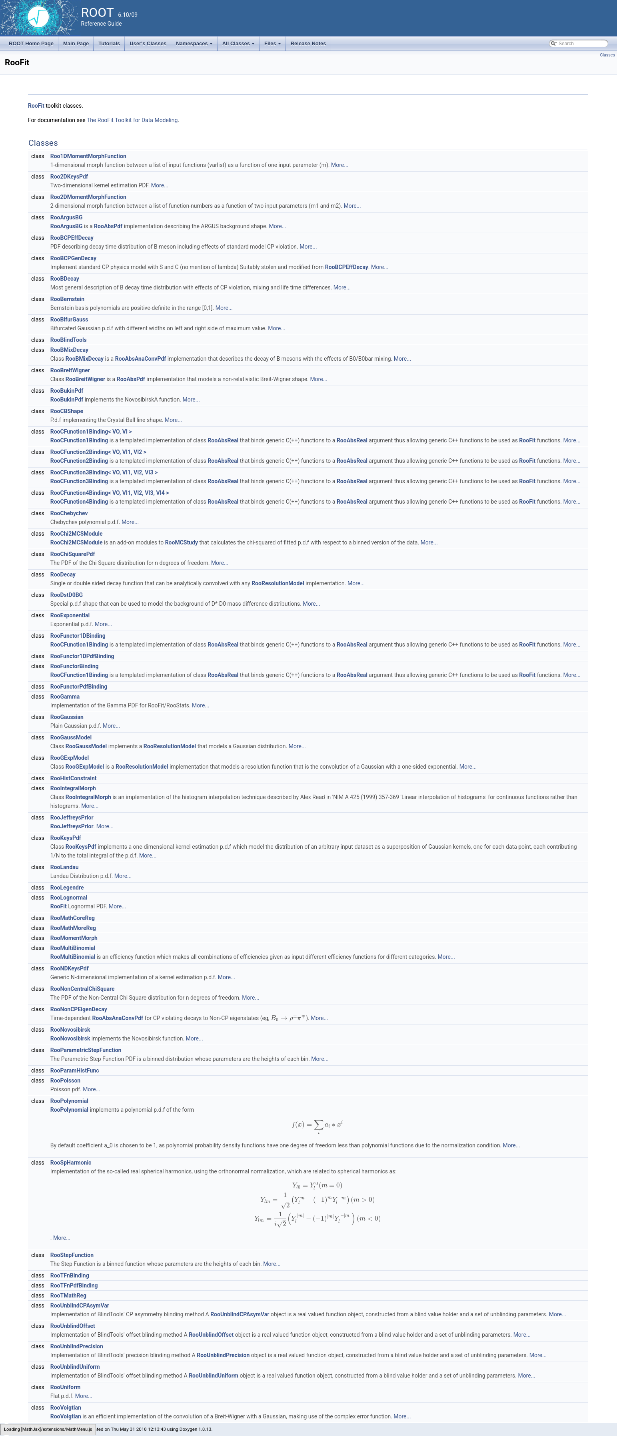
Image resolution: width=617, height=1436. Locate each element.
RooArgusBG (66, 217)
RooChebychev (69, 513)
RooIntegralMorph (73, 788)
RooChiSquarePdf (72, 554)
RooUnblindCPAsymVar (79, 1305)
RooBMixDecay (69, 350)
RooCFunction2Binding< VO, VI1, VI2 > (98, 452)
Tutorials (109, 43)
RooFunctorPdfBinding (79, 686)
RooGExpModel (69, 758)
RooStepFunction (72, 1255)
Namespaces (195, 45)
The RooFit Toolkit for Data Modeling (132, 120)
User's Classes (148, 43)
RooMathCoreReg (72, 918)
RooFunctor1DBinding (78, 636)
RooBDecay (64, 278)
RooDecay (63, 574)
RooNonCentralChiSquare (82, 989)
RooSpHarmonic (71, 1162)
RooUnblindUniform (75, 1367)
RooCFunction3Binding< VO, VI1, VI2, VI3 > (104, 472)
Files (273, 45)
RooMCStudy (181, 542)
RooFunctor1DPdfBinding (82, 656)
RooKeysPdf (65, 838)
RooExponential (70, 615)
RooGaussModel (71, 737)
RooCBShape (66, 411)
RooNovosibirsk (70, 1029)
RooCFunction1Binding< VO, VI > (91, 431)
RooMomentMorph (74, 938)
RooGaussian (67, 717)
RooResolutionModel (278, 583)
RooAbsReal (223, 440)
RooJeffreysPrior (72, 817)
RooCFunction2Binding (79, 461)
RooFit (36, 105)
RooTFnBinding (69, 1275)
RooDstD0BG (66, 595)
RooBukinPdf (66, 391)
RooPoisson (65, 1080)
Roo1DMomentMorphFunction (88, 156)
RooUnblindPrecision (76, 1346)
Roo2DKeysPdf (69, 176)
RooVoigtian (65, 1407)
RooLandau (64, 867)
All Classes (239, 45)
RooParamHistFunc (74, 1070)
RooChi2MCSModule (76, 533)
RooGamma (65, 696)
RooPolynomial (69, 1101)
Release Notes (308, 43)
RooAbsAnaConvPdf (140, 358)
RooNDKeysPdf (69, 968)
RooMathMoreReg (73, 928)
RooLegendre (67, 887)
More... (339, 165)
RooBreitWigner (70, 370)
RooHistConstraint (73, 778)
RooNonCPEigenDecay (78, 1009)
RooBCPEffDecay (72, 238)
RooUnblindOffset (72, 1326)
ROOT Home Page (31, 43)
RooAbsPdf (108, 226)
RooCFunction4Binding (79, 501)
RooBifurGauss (69, 319)
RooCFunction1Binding (79, 440)
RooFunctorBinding (74, 666)
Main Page (76, 43)
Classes (607, 55)
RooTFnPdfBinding (74, 1285)
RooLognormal (68, 897)
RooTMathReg (68, 1295)
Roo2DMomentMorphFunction (88, 197)
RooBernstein (67, 299)
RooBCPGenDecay (73, 258)
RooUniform (65, 1387)
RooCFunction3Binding (79, 481)
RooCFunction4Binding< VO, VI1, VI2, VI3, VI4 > (109, 493)
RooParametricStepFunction (86, 1050)
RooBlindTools (68, 340)
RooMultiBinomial (72, 948)
